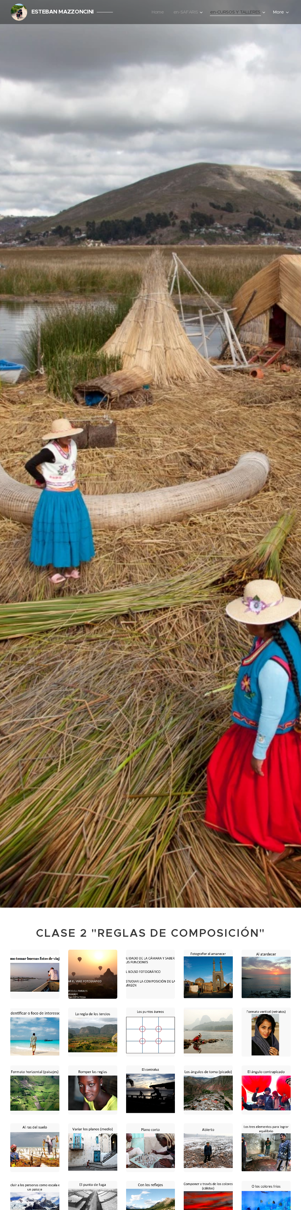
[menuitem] (156, 12)
